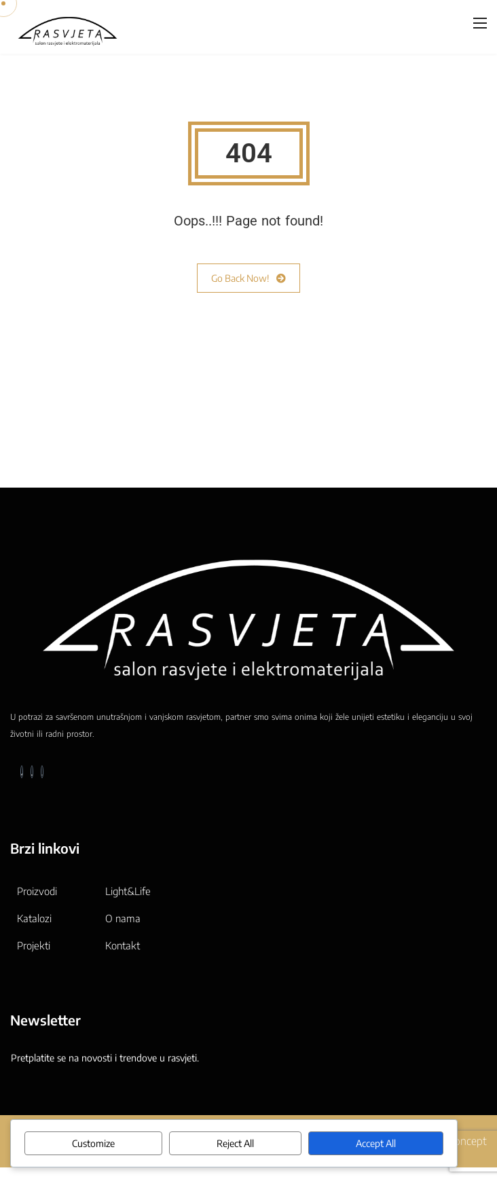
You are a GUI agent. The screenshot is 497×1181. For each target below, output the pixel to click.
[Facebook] (21, 771)
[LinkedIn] (32, 771)
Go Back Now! (248, 278)
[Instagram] (42, 771)
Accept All (376, 1143)
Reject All (235, 1143)
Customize (93, 1143)
